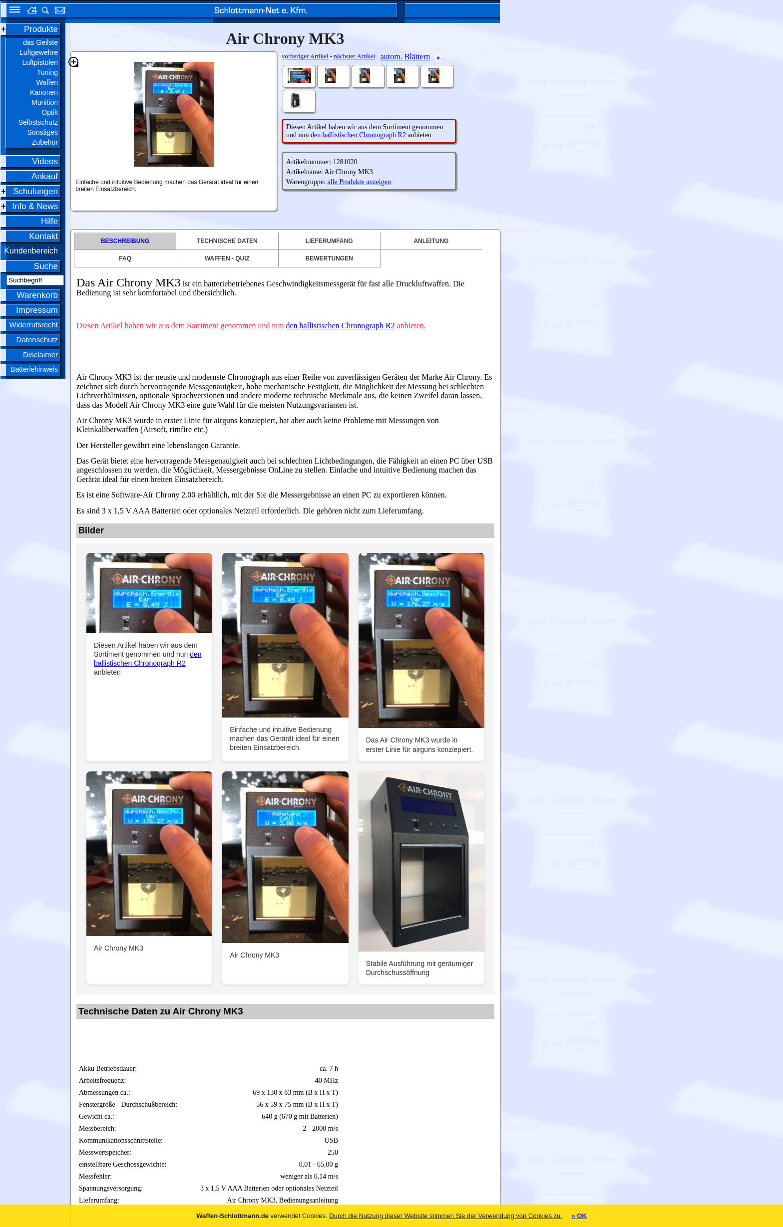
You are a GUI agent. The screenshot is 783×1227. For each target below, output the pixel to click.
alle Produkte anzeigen (359, 182)
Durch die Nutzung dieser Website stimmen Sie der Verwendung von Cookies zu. (445, 1216)
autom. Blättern (405, 56)
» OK (578, 1216)
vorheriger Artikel (305, 56)
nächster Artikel (354, 56)
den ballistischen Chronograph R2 (358, 135)
